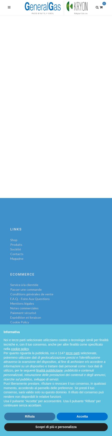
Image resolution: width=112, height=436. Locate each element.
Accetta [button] (82, 416)
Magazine (16, 258)
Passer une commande (26, 289)
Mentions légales (22, 303)
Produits (16, 244)
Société (15, 249)
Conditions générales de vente (31, 294)
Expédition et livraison (25, 317)
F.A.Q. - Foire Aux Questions (30, 299)
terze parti (73, 353)
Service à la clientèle (24, 285)
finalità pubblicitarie (49, 370)
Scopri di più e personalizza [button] (56, 427)
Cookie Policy (19, 322)
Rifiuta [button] (30, 416)
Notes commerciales (24, 308)
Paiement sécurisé (23, 313)
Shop (13, 240)
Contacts (16, 254)
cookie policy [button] (20, 349)
